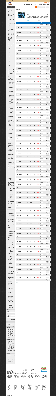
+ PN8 (9, 61)
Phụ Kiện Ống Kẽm (10, 258)
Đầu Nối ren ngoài (10, 116)
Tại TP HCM (22, 390)
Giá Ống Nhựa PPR (23, 378)
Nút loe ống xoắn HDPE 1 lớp (11, 169)
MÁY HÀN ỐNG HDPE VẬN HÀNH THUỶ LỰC (11, 220)
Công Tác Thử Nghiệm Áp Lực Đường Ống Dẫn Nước (11, 344)
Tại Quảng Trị (44, 385)
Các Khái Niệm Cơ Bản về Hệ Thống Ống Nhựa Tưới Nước (11, 351)
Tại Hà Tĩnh (15, 386)
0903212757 (42, 6)
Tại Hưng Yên (8, 387)
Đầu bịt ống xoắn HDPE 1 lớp (11, 173)
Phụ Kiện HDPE (33, 369)
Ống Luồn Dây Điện (37, 377)
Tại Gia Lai (15, 384)
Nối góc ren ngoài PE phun (11, 154)
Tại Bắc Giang (8, 388)
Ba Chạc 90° (9, 128)
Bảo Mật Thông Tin (24, 370)
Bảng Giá (28, 4)
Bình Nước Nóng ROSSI (11, 246)
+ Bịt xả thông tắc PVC (11, 99)
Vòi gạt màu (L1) (10, 266)
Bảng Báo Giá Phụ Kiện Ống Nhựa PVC (11, 337)
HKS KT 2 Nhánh (10, 190)
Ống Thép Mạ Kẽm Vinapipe (10, 256)
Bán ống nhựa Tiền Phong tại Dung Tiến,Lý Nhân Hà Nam (11, 359)
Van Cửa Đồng (10, 274)
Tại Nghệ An (22, 386)
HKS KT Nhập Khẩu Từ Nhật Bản (11, 202)
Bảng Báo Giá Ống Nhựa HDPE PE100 (11, 332)
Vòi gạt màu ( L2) (10, 267)
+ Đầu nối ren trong (11, 96)
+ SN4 (9, 48)
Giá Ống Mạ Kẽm (9, 378)
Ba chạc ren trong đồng (11, 111)
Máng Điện (9, 179)
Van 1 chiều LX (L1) (10, 292)
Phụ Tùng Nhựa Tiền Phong (10, 76)
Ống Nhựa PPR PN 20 (11, 34)
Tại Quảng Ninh (44, 387)
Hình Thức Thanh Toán (25, 372)
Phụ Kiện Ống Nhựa (44, 375)
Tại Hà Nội (36, 390)
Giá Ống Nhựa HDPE (37, 378)
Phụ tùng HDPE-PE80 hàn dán (11, 166)
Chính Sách (44, 4)
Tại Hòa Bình (36, 386)
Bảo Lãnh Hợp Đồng (24, 369)
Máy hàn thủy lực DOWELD (11, 221)
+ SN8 (9, 40)
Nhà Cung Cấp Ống (23, 377)
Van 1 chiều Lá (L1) (10, 293)
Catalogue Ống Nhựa (30, 375)
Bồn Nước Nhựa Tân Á (11, 235)
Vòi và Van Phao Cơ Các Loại (11, 306)
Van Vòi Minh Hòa (10, 273)
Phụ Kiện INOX (10, 304)
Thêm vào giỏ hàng (47, 25)
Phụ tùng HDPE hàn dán (11, 162)
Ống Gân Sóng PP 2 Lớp (11, 68)
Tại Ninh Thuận (37, 384)
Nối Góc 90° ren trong (11, 125)
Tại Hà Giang (15, 390)
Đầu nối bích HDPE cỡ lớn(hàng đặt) (11, 143)
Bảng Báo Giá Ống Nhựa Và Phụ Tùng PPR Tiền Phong (11, 330)
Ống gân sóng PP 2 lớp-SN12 (11, 70)
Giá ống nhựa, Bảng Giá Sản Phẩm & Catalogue (11, 324)
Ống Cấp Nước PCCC (16, 377)
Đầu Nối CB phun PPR (11, 121)
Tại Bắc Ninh (15, 388)
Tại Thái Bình (22, 387)
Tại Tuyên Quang (23, 389)
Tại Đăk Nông (8, 384)
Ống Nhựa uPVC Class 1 (11, 14)
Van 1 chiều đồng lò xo (11, 277)
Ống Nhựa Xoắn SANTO (11, 212)
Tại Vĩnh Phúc (22, 388)
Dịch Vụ (35, 4)
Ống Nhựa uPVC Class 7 (11, 22)
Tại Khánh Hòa (44, 384)
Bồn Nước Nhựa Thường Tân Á (11, 237)
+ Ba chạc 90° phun (11, 83)
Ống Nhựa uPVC (10, 10)
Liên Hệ (41, 4)
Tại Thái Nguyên (9, 389)
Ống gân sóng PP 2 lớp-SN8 (11, 72)
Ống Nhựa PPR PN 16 (11, 33)
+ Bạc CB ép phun (11, 91)
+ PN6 (9, 52)
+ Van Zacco (10, 104)
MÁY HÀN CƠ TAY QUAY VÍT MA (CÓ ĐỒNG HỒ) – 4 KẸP (11, 225)
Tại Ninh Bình (15, 387)
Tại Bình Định (15, 385)
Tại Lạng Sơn (43, 388)
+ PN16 (9, 57)
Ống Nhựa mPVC (10, 73)
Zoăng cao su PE (10, 145)
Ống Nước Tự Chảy (37, 376)
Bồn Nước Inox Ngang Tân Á (11, 234)
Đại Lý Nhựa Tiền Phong (9, 375)
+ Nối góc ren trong (11, 87)
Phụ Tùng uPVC (10, 78)
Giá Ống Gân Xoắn (16, 378)
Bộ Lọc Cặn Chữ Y (10, 297)
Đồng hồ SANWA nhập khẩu (11, 271)
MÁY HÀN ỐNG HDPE (10, 218)
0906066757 (47, 6)
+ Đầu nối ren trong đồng (11, 95)
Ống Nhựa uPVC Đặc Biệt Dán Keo (11, 24)
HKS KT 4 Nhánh (10, 191)
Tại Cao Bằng (8, 390)
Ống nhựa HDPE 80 (10, 51)
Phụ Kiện (9, 200)
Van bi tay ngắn (10, 263)
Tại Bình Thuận (30, 384)
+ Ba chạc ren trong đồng (12, 82)
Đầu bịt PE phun (10, 150)
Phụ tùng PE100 (10, 178)
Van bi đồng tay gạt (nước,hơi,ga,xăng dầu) (11, 281)
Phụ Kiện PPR (32, 372)
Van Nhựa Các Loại (10, 307)
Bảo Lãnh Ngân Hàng (9, 376)
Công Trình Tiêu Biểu (24, 368)
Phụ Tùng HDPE (10, 138)
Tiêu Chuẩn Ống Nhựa (16, 376)
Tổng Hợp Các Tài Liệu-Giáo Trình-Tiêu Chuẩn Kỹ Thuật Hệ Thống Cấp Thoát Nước (11, 348)
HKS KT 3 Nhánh (10, 197)
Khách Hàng (38, 6)
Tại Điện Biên (43, 386)
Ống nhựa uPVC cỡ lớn (11, 29)
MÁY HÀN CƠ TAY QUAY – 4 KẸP (11, 227)
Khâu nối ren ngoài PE (11, 149)
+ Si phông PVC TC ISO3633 (11, 103)
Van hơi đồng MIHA (10, 283)
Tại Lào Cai (36, 389)
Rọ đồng (9, 284)
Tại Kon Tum (22, 384)
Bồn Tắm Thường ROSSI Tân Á (11, 242)
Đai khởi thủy (10, 146)
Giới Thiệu (32, 4)
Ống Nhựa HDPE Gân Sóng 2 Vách (11, 39)
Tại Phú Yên (8, 385)
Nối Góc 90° (9, 124)
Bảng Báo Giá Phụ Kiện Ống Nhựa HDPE (11, 334)
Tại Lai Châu (43, 389)
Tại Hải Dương (44, 390)
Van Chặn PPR (10, 133)
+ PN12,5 (10, 56)
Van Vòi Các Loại (10, 296)
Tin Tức (48, 4)
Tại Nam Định (29, 387)
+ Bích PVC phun (11, 108)
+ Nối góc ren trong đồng (11, 86)
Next (18, 282)
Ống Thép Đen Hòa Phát (11, 250)
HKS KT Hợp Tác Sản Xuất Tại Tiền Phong (11, 188)
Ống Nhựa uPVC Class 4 (11, 18)
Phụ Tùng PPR (10, 112)
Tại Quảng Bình (8, 386)
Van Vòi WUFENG (10, 288)
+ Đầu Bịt (10, 107)
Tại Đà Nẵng (29, 390)
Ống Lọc (9, 25)
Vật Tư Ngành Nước (44, 376)
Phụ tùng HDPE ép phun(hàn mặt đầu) (10, 175)
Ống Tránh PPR (10, 137)
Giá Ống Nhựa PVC (30, 378)
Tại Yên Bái (29, 389)
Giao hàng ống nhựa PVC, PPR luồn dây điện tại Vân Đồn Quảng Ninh (11, 362)
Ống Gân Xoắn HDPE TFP (11, 215)
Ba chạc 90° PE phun (11, 153)
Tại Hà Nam (36, 387)
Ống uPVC (32, 370)
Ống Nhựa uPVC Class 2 (11, 15)
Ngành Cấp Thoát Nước (11, 339)
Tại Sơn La (36, 388)
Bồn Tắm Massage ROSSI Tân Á (11, 244)
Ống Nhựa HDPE (10, 37)
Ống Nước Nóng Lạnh (23, 376)
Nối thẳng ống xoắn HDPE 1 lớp (11, 171)
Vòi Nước (9, 287)
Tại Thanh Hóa (30, 386)
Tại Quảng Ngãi (23, 385)
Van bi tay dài (10, 262)
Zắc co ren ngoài (10, 120)
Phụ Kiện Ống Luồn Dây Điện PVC (11, 184)
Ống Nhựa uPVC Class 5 (11, 19)
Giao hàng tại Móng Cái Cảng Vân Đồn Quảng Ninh (11, 355)
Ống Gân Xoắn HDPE (33, 373)
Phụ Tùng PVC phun (10, 79)
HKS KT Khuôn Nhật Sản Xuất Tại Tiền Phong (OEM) (11, 194)
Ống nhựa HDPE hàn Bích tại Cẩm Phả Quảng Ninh (11, 357)
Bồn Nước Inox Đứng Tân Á (11, 232)
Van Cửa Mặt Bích (10, 301)
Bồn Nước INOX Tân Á (11, 230)
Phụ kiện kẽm (10, 253)
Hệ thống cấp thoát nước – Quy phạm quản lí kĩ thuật (11, 346)
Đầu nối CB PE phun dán (11, 158)
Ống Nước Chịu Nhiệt (44, 377)
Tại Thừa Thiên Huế (37, 385)
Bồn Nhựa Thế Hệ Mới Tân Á (11, 239)
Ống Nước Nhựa (37, 375)
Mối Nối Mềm (10, 300)
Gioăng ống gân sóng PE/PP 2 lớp (11, 140)
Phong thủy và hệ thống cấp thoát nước (11, 342)
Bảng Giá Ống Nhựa (44, 378)
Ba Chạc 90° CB (10, 132)
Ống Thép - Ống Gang (11, 247)
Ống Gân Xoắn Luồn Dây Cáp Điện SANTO (11, 210)
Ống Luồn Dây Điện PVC (11, 185)
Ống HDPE (32, 368)
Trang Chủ (25, 4)
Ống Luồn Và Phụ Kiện (11, 182)
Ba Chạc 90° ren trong (11, 129)
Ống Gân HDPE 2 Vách (16, 375)
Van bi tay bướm (10, 278)
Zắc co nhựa (9, 117)
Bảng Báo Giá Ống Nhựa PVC (11, 335)
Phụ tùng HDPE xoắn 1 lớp (11, 167)
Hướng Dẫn (38, 4)
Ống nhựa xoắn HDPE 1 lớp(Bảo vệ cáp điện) (11, 43)
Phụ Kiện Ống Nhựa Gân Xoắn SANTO (11, 214)
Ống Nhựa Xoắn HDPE (30, 377)
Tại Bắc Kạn (15, 389)
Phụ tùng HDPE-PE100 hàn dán (11, 164)
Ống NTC (9, 11)
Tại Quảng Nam (30, 385)
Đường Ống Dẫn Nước (23, 375)
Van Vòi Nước (9, 259)
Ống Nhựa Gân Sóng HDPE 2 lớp (11, 45)
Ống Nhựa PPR (10, 30)
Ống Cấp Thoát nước (30, 376)
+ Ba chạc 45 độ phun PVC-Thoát (11, 101)
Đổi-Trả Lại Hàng (24, 373)
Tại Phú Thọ (29, 388)
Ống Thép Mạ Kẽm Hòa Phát (11, 252)
